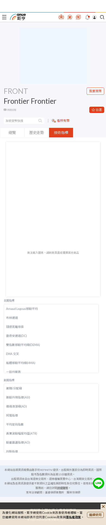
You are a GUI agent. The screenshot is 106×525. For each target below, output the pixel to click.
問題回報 (11, 109)
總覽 (12, 132)
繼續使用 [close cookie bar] (95, 515)
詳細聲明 (62, 488)
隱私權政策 (73, 517)
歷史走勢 (36, 132)
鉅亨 (18, 17)
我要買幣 (95, 91)
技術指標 (61, 132)
